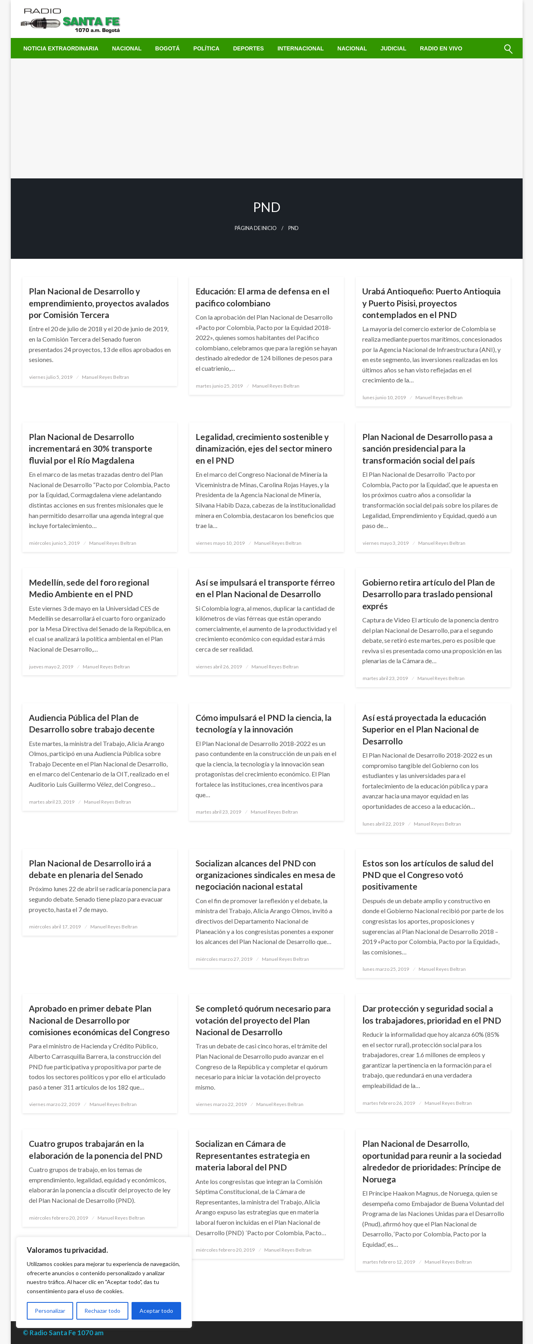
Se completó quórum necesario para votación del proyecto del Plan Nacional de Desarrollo (263, 1020)
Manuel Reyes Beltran (105, 377)
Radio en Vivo (441, 48)
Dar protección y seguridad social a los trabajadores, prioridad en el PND (431, 1014)
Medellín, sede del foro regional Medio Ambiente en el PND (89, 588)
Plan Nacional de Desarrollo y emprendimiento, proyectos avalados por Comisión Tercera (99, 303)
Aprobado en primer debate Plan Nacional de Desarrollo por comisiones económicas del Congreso (99, 1020)
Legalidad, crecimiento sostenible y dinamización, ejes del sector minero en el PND (264, 448)
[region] (104, 1282)
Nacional (127, 48)
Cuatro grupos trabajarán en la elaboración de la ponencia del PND (95, 1149)
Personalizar (50, 1310)
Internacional (300, 48)
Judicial (394, 48)
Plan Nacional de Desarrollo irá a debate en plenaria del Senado (90, 869)
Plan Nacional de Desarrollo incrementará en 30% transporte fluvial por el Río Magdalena (90, 448)
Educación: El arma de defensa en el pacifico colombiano (262, 297)
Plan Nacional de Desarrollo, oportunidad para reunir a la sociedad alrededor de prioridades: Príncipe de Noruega (431, 1161)
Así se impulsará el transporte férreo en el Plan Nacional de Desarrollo (265, 588)
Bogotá (167, 48)
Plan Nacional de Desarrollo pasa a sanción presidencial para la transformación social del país (427, 448)
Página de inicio (256, 228)
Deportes (248, 48)
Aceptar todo (156, 1310)
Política (207, 48)
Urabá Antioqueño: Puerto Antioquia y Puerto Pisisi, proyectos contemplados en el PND (431, 303)
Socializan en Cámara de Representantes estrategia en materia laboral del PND (253, 1155)
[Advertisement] (267, 118)
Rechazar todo (102, 1310)
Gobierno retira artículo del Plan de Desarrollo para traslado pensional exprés (428, 594)
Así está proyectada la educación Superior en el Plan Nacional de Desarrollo (424, 729)
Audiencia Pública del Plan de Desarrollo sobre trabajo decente (92, 723)
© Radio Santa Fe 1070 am (63, 1332)
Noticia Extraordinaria (61, 48)
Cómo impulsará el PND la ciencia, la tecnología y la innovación (263, 723)
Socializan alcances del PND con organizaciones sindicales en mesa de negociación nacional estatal (265, 875)
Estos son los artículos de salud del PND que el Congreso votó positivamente (427, 875)
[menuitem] (61, 48)
